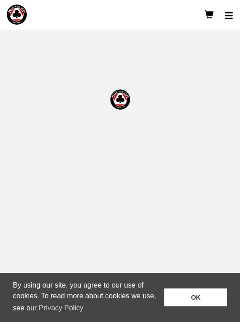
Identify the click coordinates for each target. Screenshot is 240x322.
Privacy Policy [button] (61, 308)
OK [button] (196, 297)
